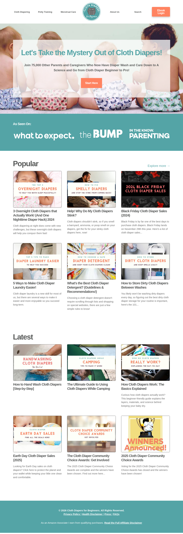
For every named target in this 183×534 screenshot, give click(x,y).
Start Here (91, 83)
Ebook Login (161, 11)
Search (137, 11)
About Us (115, 11)
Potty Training (45, 11)
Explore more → (159, 167)
